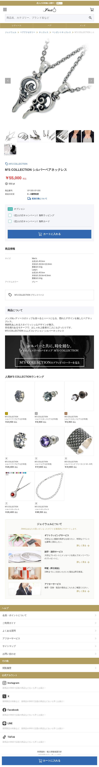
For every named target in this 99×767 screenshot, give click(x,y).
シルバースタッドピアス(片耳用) (46, 419)
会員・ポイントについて (15, 615)
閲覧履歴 (7, 668)
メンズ (82, 25)
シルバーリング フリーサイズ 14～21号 (78, 464)
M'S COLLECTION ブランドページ (26, 295)
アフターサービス (11, 638)
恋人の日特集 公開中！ (49, 3)
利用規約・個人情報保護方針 (49, 752)
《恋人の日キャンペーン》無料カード (29, 221)
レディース (16, 25)
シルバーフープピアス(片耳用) (16, 419)
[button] (8, 81)
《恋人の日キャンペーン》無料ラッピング (31, 215)
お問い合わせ (9, 654)
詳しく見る (81, 546)
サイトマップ (9, 646)
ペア (49, 25)
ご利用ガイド (9, 623)
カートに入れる (49, 234)
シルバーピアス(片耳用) (43, 464)
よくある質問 (9, 630)
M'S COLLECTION (18, 164)
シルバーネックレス (12, 509)
